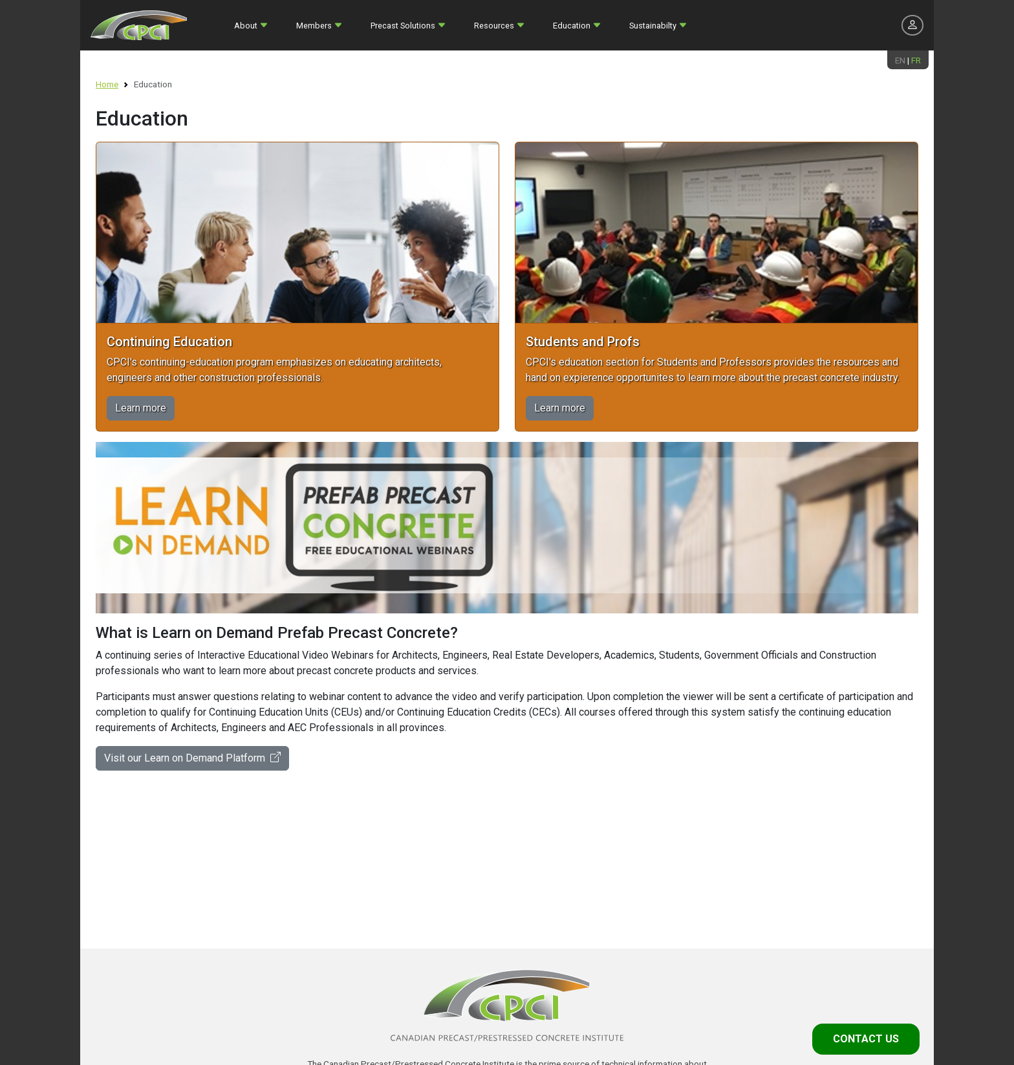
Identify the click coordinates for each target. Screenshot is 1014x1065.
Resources (494, 25)
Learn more (140, 408)
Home (107, 84)
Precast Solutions (403, 25)
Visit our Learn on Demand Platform (192, 758)
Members (314, 25)
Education (571, 25)
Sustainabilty (652, 25)
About (245, 25)
